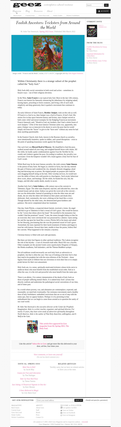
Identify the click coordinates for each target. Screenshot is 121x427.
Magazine (16, 11)
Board (38, 412)
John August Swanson (75, 73)
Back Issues (17, 15)
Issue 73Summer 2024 (102, 26)
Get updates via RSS (68, 408)
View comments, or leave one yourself (48, 355)
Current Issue (30, 15)
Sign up (78, 400)
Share (48, 336)
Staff (37, 410)
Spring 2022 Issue (46, 31)
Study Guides (57, 15)
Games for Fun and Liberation (28, 373)
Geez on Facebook (67, 413)
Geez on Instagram (67, 415)
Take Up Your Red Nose (29, 379)
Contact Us (39, 417)
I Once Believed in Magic (29, 390)
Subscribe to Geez (39, 344)
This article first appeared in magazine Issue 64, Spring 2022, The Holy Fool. (54, 326)
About (49, 11)
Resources (38, 11)
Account (103, 11)
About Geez (40, 408)
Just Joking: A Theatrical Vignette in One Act (29, 385)
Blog (27, 11)
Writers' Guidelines (72, 15)
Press (37, 415)
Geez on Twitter (66, 410)
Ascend (84, 422)
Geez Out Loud (44, 15)
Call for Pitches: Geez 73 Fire (97, 61)
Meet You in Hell (29, 367)
